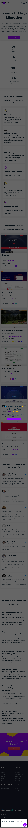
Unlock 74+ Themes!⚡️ (14, 419)
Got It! (4, 825)
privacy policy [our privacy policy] (19, 822)
